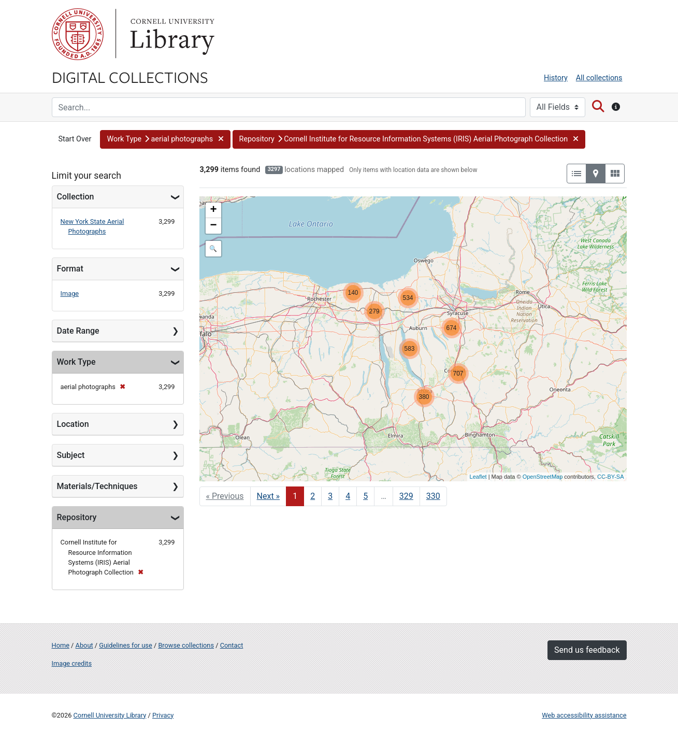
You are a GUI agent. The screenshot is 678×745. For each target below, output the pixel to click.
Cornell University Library (110, 715)
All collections (599, 78)
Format (70, 269)
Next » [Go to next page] (268, 496)
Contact (231, 645)
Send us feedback (586, 650)
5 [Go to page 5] (365, 496)
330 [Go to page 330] (433, 496)
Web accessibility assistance (584, 715)
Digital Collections (130, 76)
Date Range (78, 331)
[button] (165, 139)
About (84, 645)
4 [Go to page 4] (347, 496)
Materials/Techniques (97, 486)
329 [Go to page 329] (406, 496)
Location (73, 424)
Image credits (72, 663)
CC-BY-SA (610, 477)
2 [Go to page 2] (312, 496)
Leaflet (478, 477)
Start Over (75, 139)
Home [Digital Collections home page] (60, 645)
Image (70, 293)
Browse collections (186, 645)
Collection (75, 197)
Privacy (163, 715)
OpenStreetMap (543, 477)
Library (170, 34)
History (556, 78)
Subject (71, 455)
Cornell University (78, 34)
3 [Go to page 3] (330, 496)
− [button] (213, 226)
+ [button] (213, 210)
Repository (77, 517)
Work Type (76, 362)
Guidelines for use (125, 645)
